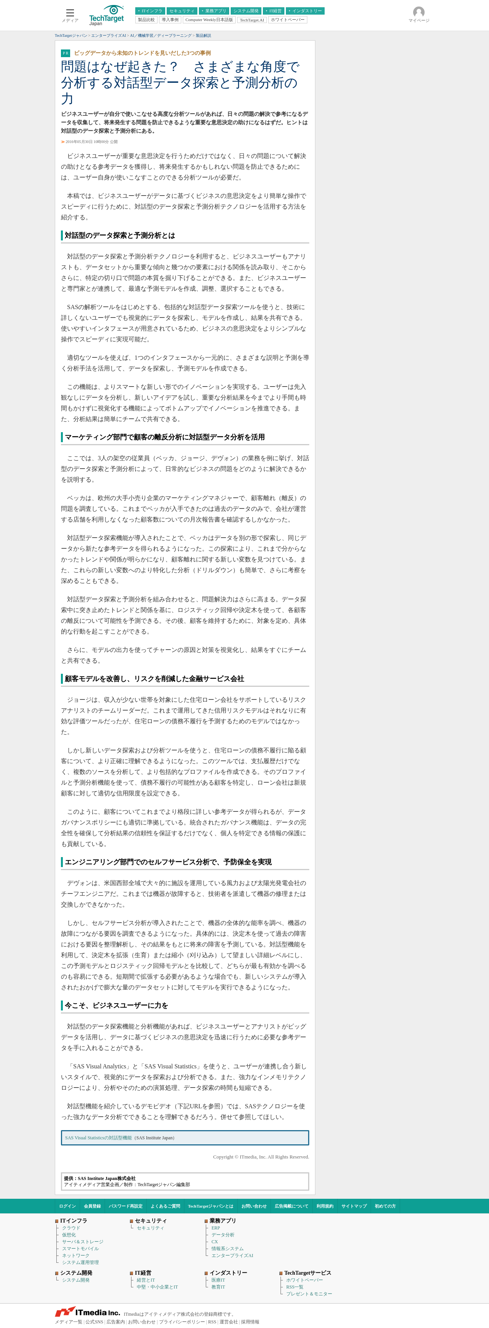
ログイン (67, 1206)
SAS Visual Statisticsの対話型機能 (98, 1137)
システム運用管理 (80, 1262)
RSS (212, 1322)
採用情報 (250, 1322)
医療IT (218, 1280)
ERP (216, 1228)
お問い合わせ (254, 1206)
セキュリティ (150, 1228)
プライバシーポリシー (182, 1322)
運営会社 (229, 1322)
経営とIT (146, 1280)
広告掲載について (291, 1206)
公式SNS (94, 1322)
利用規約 (325, 1206)
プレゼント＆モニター (309, 1294)
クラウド (71, 1228)
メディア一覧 (68, 1322)
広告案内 (116, 1322)
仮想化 (69, 1234)
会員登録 (92, 1206)
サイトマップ (354, 1206)
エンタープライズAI (232, 1255)
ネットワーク (76, 1255)
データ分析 (223, 1234)
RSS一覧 (295, 1287)
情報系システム (228, 1248)
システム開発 (76, 1280)
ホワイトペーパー (304, 1280)
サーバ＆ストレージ (82, 1241)
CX (215, 1241)
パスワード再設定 (126, 1206)
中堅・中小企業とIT (157, 1287)
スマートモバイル (80, 1248)
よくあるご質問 (165, 1206)
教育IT (218, 1287)
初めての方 (385, 1206)
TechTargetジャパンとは (211, 1206)
